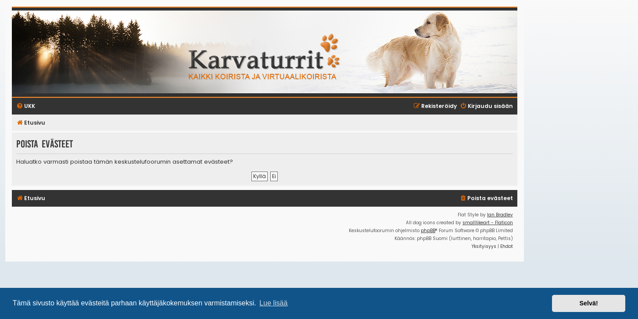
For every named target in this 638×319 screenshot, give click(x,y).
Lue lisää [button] (273, 303)
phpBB (428, 230)
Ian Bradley (500, 214)
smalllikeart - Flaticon (487, 222)
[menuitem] (486, 198)
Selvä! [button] (588, 303)
